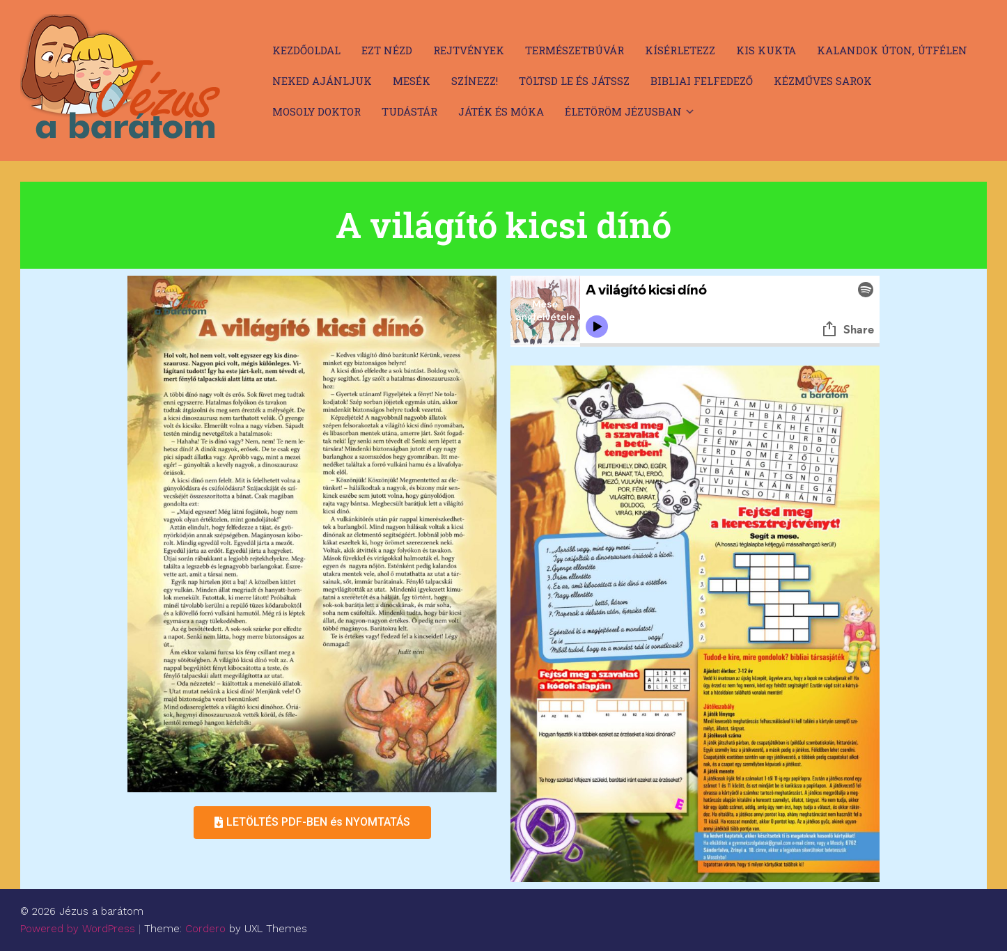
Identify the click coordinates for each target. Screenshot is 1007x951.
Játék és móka (501, 111)
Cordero (205, 928)
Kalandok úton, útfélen (892, 50)
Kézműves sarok (823, 81)
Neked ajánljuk (322, 81)
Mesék (411, 81)
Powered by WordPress (77, 928)
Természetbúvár (574, 50)
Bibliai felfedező (701, 81)
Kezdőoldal (306, 50)
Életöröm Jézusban (623, 111)
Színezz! (474, 81)
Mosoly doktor (316, 111)
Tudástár (409, 111)
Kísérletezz (680, 50)
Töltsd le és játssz (574, 81)
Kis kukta (766, 50)
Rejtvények (468, 50)
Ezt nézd (386, 50)
